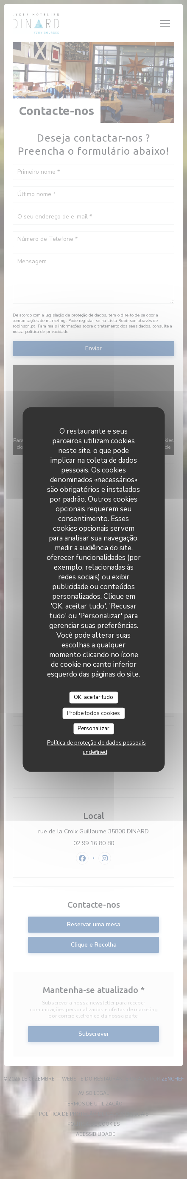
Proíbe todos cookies (93, 713)
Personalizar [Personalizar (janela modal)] (93, 728)
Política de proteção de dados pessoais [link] (96, 742)
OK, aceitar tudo (93, 697)
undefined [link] (95, 752)
